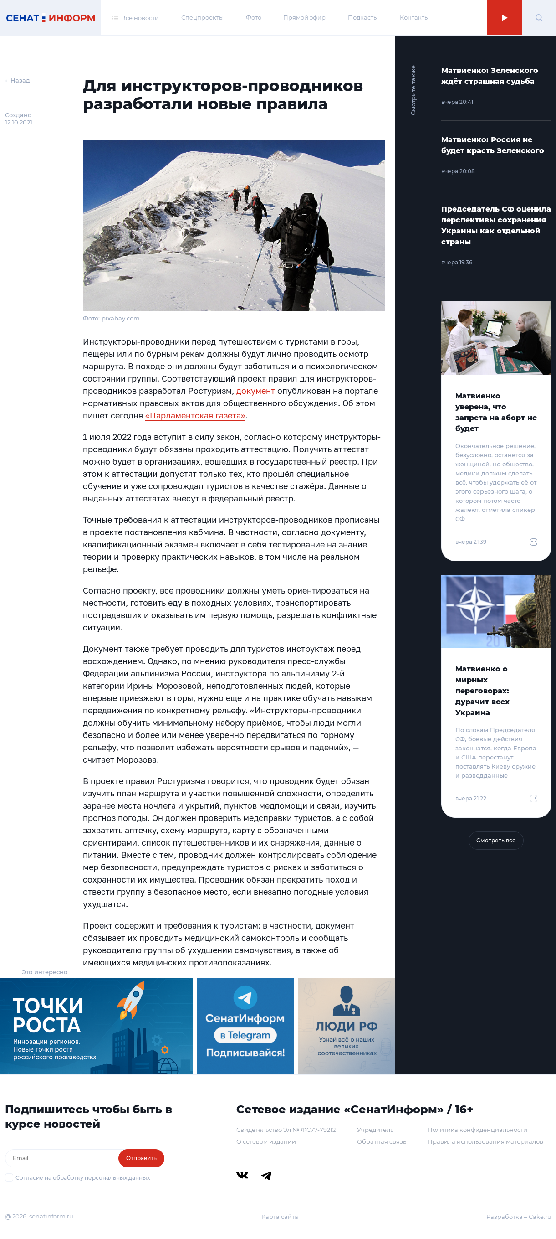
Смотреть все (496, 840)
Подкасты (363, 17)
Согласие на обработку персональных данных (82, 1177)
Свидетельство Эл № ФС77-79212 (286, 1129)
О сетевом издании (266, 1141)
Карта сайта (279, 1216)
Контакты (414, 17)
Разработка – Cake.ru (518, 1216)
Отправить (141, 1158)
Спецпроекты (202, 17)
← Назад (17, 80)
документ (255, 391)
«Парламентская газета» (195, 415)
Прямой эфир (304, 17)
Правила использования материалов (485, 1141)
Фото (253, 17)
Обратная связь (381, 1141)
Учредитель (375, 1129)
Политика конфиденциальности (477, 1129)
